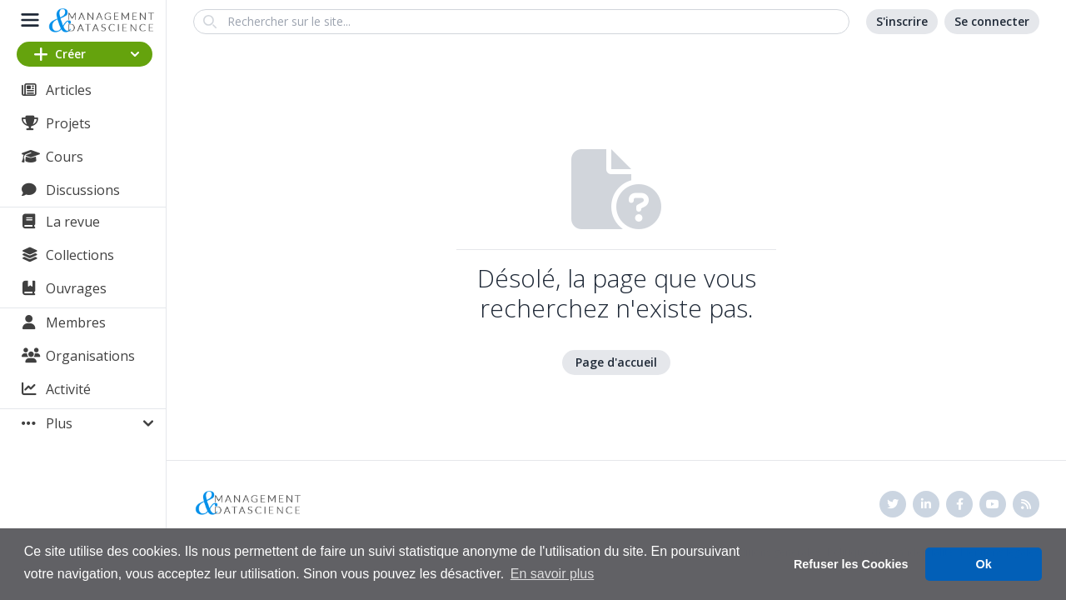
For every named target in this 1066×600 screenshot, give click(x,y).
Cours (64, 157)
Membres (76, 322)
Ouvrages (76, 288)
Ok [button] (984, 564)
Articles (69, 90)
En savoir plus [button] (553, 574)
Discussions (83, 190)
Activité (68, 389)
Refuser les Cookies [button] (851, 564)
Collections (80, 255)
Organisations (90, 356)
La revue (73, 221)
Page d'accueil (616, 362)
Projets (68, 123)
